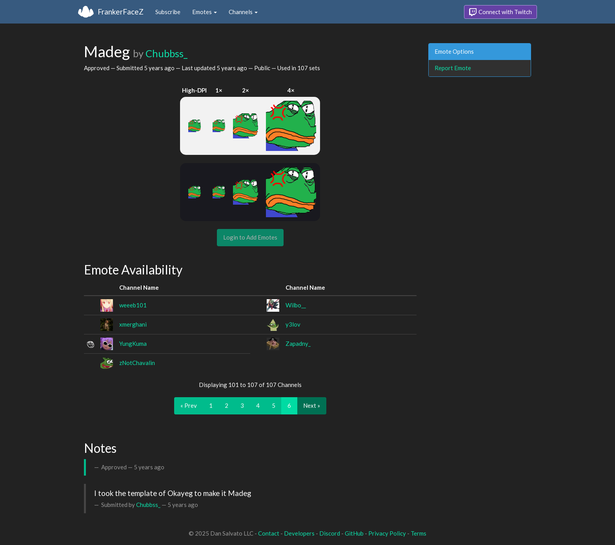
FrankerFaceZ (121, 11)
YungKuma (133, 343)
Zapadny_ (298, 343)
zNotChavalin (137, 362)
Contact (268, 533)
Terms (418, 533)
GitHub (354, 533)
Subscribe (167, 11)
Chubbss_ (166, 53)
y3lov (293, 324)
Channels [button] (243, 11)
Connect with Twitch (500, 12)
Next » (311, 405)
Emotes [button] (204, 11)
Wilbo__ (296, 305)
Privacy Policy (387, 533)
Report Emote (453, 67)
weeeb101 (133, 305)
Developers (299, 533)
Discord (329, 533)
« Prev (188, 405)
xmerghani (133, 324)
